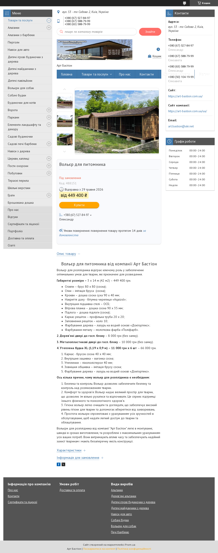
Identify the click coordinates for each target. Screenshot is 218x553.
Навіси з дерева (19, 151)
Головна (66, 74)
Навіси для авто (18, 50)
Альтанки (13, 28)
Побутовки (15, 173)
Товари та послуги (20, 20)
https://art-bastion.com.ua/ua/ (187, 111)
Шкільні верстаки (19, 188)
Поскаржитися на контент (99, 548)
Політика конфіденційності (134, 548)
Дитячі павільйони (20, 81)
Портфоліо (15, 231)
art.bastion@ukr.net (181, 126)
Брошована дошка (21, 203)
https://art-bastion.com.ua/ (185, 96)
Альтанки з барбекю (21, 35)
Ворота (13, 110)
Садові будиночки (20, 136)
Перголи (13, 42)
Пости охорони (18, 166)
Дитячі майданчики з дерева (22, 71)
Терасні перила (18, 181)
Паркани (13, 117)
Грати (11, 195)
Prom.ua (130, 544)
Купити (79, 205)
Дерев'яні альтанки (123, 496)
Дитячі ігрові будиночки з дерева (25, 59)
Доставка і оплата (176, 74)
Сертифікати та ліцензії (23, 224)
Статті (11, 245)
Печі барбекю (120, 532)
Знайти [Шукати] (150, 31)
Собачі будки (17, 95)
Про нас (13, 210)
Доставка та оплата (21, 238)
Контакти (147, 74)
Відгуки (13, 217)
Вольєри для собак (21, 88)
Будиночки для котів (22, 103)
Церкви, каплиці (18, 159)
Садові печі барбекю (22, 144)
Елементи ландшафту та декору (24, 127)
